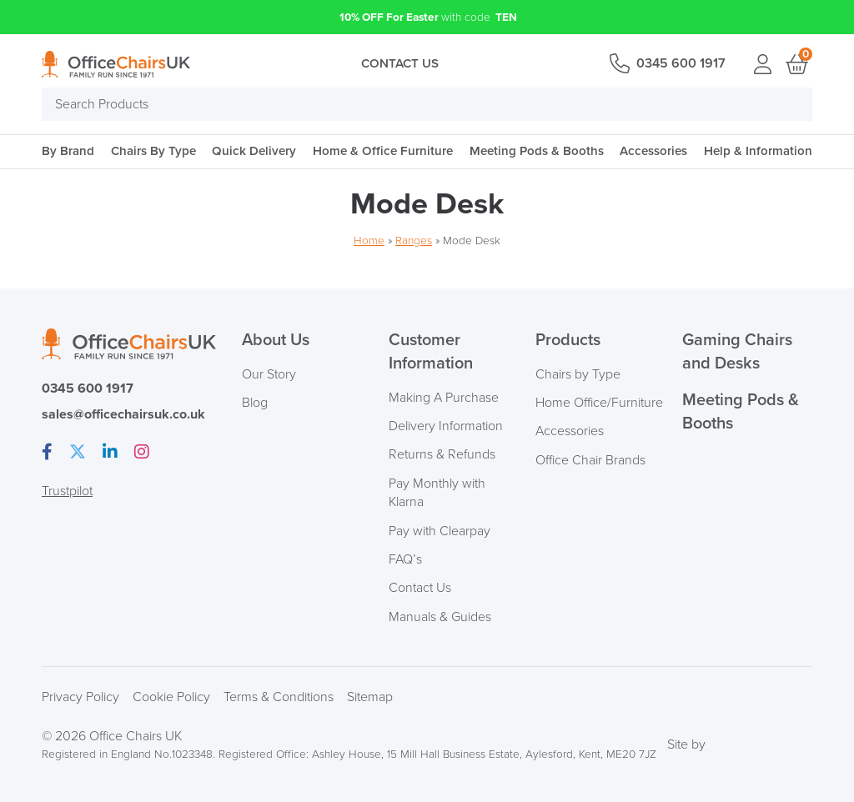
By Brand (68, 151)
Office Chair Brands (590, 460)
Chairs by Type (577, 374)
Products (567, 340)
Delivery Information (446, 426)
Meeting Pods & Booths (537, 151)
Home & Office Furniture (383, 151)
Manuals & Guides (440, 617)
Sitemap (370, 697)
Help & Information (758, 151)
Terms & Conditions (279, 697)
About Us (275, 340)
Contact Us (400, 64)
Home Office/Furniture (599, 402)
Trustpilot (67, 491)
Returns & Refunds (442, 454)
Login (762, 64)
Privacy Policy (80, 697)
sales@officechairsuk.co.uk (123, 414)
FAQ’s (405, 559)
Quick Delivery (254, 151)
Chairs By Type (153, 151)
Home (369, 240)
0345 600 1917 (681, 63)
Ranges (413, 240)
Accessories (653, 151)
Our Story (269, 374)
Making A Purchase (444, 397)
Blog (255, 402)
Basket (796, 64)
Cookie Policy (171, 697)
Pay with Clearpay (439, 531)
